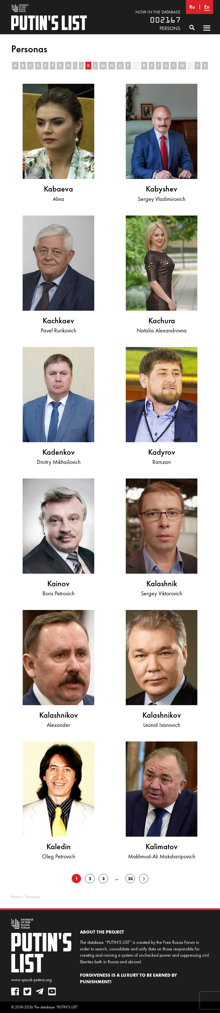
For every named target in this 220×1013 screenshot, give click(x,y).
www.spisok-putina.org (31, 979)
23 (130, 878)
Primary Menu (207, 33)
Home (16, 896)
